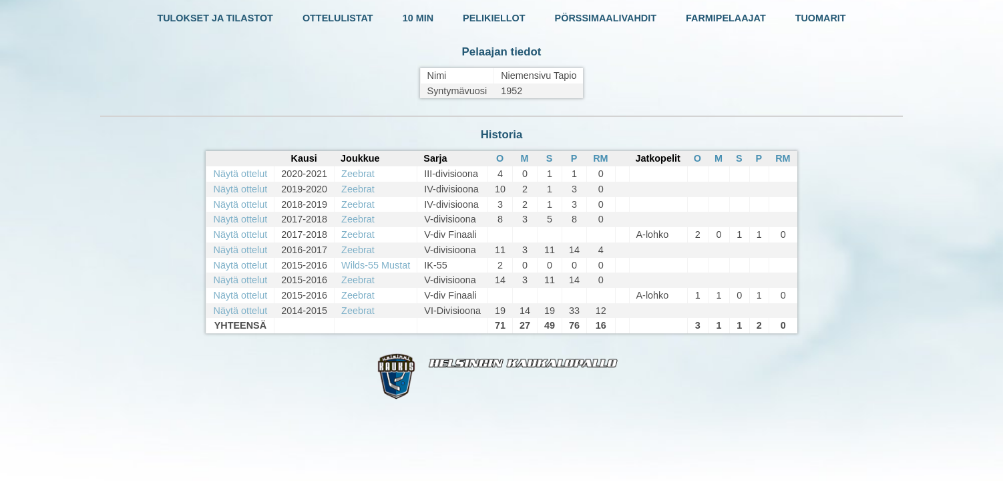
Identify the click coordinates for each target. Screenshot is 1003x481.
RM (600, 158)
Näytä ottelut (240, 173)
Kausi (304, 158)
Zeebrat (358, 173)
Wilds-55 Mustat (375, 265)
